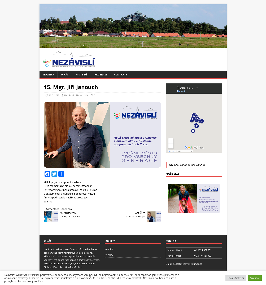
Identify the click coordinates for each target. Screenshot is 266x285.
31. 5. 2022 (54, 95)
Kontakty (120, 74)
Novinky (48, 74)
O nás (65, 74)
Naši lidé (81, 74)
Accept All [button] (255, 277)
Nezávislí (69, 95)
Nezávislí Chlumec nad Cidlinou (187, 164)
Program (100, 74)
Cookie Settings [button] (236, 277)
